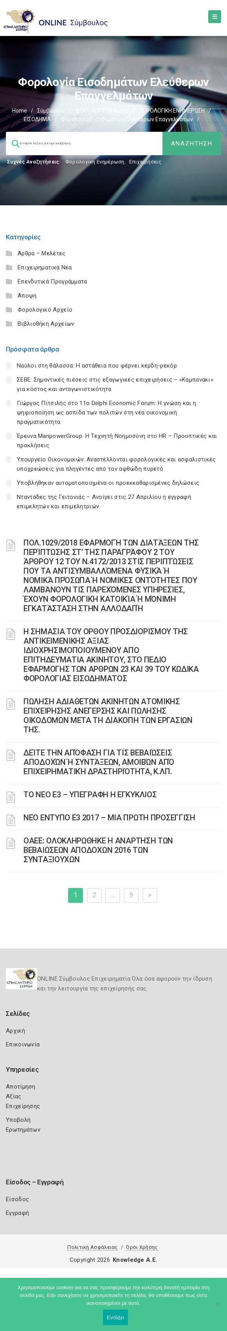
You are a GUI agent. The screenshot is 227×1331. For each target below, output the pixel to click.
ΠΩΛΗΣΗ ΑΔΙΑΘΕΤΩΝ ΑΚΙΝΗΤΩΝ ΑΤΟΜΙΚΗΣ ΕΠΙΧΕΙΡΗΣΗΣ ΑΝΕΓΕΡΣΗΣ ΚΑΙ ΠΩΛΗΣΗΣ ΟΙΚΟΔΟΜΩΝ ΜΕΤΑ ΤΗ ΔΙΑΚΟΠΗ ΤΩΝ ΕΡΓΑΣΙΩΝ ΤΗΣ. (108, 715)
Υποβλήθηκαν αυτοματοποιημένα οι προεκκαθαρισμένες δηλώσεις (108, 482)
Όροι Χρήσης (141, 1247)
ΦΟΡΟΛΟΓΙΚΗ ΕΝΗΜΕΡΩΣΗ (171, 111)
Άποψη (27, 295)
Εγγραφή (17, 1212)
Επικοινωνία (23, 1044)
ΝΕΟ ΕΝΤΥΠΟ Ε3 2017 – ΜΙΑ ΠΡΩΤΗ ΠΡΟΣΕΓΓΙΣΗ (109, 817)
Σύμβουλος (51, 111)
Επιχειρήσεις (145, 162)
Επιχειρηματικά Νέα (45, 267)
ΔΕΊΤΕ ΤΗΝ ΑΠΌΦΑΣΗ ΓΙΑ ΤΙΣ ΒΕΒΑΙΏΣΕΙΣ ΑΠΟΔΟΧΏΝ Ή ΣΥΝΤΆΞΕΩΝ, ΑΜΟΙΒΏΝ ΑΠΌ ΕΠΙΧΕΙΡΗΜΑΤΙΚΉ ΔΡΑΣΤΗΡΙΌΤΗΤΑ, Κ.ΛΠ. (98, 762)
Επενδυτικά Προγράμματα (52, 281)
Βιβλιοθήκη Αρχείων (46, 323)
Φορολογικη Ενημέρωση (94, 162)
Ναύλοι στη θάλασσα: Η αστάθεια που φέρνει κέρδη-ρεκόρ (97, 365)
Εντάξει (115, 1317)
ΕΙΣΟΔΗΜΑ (37, 119)
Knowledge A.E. (135, 1259)
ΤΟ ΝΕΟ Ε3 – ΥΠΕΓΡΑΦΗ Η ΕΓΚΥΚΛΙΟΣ (90, 794)
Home (19, 111)
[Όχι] (217, 1308)
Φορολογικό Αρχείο (45, 309)
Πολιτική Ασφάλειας (92, 1247)
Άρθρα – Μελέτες (42, 253)
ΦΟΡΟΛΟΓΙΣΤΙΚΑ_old (102, 111)
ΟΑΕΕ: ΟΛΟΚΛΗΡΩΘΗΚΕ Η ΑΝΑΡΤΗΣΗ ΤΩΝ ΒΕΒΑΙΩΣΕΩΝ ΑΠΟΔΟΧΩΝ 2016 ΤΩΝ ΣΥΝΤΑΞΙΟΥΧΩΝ (98, 850)
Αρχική (15, 1030)
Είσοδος (17, 1199)
